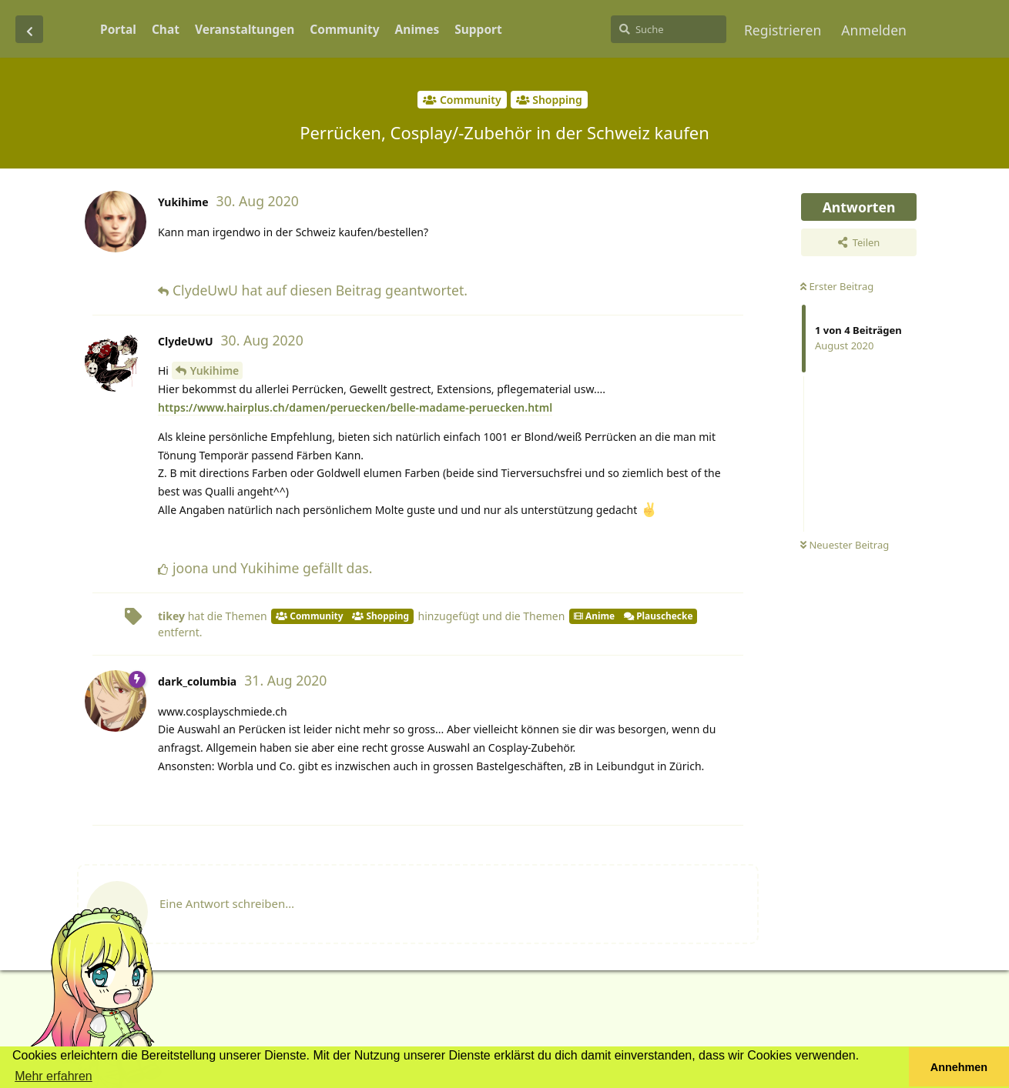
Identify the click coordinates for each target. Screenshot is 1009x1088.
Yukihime (215, 370)
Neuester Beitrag (844, 545)
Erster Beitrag (836, 286)
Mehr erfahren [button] (53, 1076)
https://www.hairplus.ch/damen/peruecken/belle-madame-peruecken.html (355, 407)
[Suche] (668, 29)
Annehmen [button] (958, 1067)
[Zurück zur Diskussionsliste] (29, 29)
